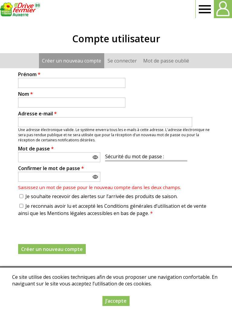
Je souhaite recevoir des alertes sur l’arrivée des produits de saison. (101, 196)
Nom (25, 94)
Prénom (29, 74)
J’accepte (116, 301)
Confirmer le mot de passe (51, 168)
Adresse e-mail (37, 113)
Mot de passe (36, 148)
